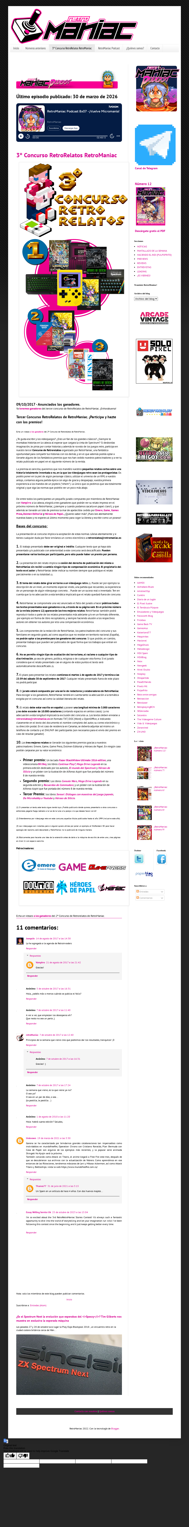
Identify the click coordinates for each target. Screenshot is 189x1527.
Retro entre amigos (146, 694)
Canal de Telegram (146, 168)
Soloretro (142, 715)
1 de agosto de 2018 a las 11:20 (53, 1116)
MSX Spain (142, 653)
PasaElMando (144, 681)
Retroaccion (143, 698)
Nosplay (141, 673)
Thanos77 (41, 1186)
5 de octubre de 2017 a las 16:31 (54, 988)
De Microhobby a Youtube (38, 798)
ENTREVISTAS (144, 267)
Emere (99, 510)
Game (107, 510)
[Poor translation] (22, 1456)
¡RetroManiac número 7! (160, 769)
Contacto (155, 48)
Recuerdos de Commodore (58, 785)
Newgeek (142, 665)
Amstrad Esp (143, 591)
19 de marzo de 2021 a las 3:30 (54, 1138)
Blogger (115, 1428)
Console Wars (69, 781)
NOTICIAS (142, 246)
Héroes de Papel (54, 514)
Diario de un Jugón (146, 599)
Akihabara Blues (145, 586)
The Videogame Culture (149, 719)
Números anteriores (35, 48)
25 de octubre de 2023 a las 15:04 (70, 1212)
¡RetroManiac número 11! (160, 749)
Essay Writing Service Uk (38, 1212)
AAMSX (140, 582)
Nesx (139, 661)
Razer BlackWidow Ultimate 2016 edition (82, 760)
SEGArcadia (143, 710)
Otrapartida (143, 677)
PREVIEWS (142, 258)
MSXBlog (141, 657)
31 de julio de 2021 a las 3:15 (63, 1186)
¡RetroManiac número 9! (160, 828)
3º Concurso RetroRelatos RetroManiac (72, 48)
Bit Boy (42, 764)
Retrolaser (142, 702)
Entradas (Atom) (38, 1305)
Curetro (141, 595)
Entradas (142, 891)
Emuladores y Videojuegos (150, 611)
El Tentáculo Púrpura (147, 607)
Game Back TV (144, 624)
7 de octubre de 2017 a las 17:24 (54, 1085)
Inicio (16, 48)
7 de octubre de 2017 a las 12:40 (57, 1034)
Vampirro (26, 502)
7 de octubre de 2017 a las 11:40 (54, 1010)
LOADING (142, 271)
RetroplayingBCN (146, 706)
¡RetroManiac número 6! (160, 788)
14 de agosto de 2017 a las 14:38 (53, 938)
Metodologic (143, 648)
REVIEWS (141, 263)
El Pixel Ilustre (144, 603)
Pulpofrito (142, 690)
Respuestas (35, 955)
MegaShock (143, 644)
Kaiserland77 (144, 632)
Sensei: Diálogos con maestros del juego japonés (84, 794)
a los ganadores (36, 431)
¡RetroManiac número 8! (160, 808)
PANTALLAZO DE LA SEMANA (152, 250)
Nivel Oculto (143, 669)
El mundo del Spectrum (82, 768)
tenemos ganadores (30, 408)
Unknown (31, 1138)
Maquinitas (142, 636)
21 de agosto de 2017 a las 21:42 (63, 962)
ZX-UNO (141, 731)
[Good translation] (9, 1456)
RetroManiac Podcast (109, 48)
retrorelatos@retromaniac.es (33, 719)
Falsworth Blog (145, 615)
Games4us (142, 628)
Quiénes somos (107, 1411)
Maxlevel (142, 640)
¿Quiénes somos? (135, 48)
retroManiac (32, 1034)
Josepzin (30, 938)
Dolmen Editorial (32, 514)
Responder (31, 948)
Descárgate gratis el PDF (150, 231)
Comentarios (144, 897)
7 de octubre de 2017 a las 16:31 (63, 1058)
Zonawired (142, 727)
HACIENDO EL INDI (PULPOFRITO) (154, 254)
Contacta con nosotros (86, 1411)
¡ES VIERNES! (144, 275)
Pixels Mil (142, 686)
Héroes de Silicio (65, 798)
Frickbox (141, 620)
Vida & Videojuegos (147, 723)
